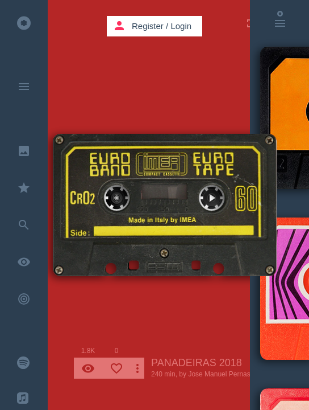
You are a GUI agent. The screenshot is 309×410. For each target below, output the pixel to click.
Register (148, 26)
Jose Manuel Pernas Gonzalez (234, 374)
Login (180, 26)
